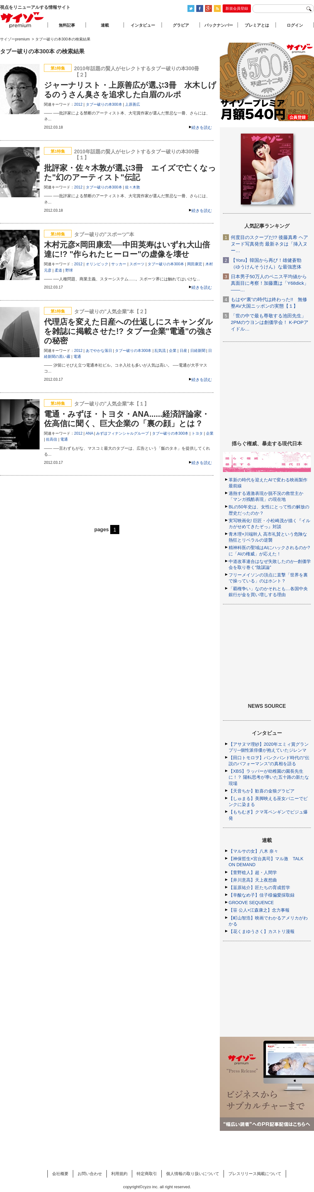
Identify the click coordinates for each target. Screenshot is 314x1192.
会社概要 (60, 1173)
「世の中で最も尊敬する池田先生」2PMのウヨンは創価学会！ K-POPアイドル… (269, 322)
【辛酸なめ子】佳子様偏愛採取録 (262, 895)
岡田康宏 (194, 264)
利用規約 (119, 1173)
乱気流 (160, 350)
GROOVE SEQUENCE (251, 902)
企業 (172, 350)
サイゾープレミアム (22, 20)
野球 (69, 270)
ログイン (295, 25)
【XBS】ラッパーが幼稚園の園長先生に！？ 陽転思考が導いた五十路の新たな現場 (269, 777)
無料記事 (67, 25)
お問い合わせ (90, 1173)
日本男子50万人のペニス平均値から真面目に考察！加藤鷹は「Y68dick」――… (270, 283)
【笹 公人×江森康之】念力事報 (259, 910)
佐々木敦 (132, 187)
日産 (183, 350)
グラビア (181, 25)
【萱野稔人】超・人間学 (253, 872)
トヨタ (197, 433)
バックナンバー (218, 25)
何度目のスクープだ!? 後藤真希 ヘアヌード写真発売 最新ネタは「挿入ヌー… (269, 244)
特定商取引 (147, 1173)
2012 (78, 104)
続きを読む (202, 127)
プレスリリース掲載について (254, 1173)
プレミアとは (257, 25)
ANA (89, 433)
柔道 (58, 270)
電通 (77, 356)
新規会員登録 (236, 8)
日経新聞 (197, 350)
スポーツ (136, 264)
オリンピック (97, 264)
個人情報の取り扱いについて (192, 1173)
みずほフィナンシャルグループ (122, 433)
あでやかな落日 (99, 350)
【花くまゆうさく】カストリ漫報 (262, 931)
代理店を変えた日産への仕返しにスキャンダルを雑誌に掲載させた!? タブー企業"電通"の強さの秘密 (128, 331)
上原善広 (132, 104)
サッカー (118, 264)
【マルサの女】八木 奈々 (253, 851)
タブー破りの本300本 (104, 104)
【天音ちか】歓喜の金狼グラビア (262, 790)
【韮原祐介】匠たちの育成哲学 (259, 887)
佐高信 (51, 439)
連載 (105, 25)
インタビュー (143, 25)
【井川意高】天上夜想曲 (253, 879)
